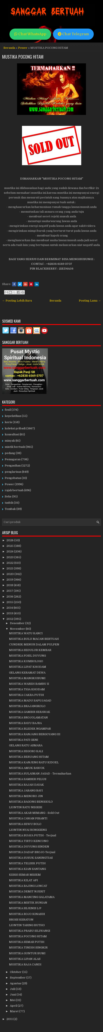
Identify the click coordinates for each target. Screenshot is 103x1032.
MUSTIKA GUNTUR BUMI (27, 953)
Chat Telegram (73, 34)
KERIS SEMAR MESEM (25, 874)
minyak (10, 440)
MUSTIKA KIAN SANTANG (27, 868)
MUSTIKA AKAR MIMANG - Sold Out (34, 812)
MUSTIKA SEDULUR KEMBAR (30, 650)
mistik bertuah (15, 446)
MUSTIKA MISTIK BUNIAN (28, 902)
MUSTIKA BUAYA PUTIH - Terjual (32, 835)
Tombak (10, 509)
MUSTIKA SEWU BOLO (25, 824)
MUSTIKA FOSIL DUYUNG (27, 655)
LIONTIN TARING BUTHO (27, 925)
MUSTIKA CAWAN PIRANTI (28, 818)
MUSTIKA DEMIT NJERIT (27, 891)
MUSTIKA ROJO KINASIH (27, 914)
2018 (10, 585)
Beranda (9, 47)
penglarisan (13, 471)
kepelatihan (13, 416)
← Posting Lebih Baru (17, 300)
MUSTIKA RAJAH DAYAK (26, 784)
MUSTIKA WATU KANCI (26, 633)
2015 (10, 602)
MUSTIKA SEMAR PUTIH (26, 942)
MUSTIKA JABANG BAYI (26, 790)
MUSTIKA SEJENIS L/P (25, 908)
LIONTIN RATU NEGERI (25, 807)
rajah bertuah (14, 490)
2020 (10, 574)
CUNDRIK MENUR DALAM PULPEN (34, 644)
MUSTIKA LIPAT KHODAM (27, 666)
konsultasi (12, 434)
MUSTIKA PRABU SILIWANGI (29, 930)
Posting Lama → (90, 300)
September (18, 977)
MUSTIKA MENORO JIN (26, 796)
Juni (13, 994)
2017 (10, 590)
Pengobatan (13, 478)
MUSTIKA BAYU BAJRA (25, 723)
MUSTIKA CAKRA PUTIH (26, 695)
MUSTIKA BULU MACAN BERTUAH (34, 638)
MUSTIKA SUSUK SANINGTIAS (31, 857)
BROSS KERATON (21, 919)
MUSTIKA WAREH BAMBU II (29, 683)
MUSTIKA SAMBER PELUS (27, 779)
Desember (17, 623)
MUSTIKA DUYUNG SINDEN (29, 846)
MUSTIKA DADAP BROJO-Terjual (32, 852)
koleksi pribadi (15, 428)
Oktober (16, 972)
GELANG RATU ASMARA (25, 745)
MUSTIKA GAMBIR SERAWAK (29, 711)
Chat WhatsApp (30, 34)
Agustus (16, 983)
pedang (10, 453)
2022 (10, 562)
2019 (10, 579)
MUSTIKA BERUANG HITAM (29, 756)
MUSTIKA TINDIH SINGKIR (28, 947)
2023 (10, 557)
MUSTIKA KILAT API (23, 880)
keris (8, 422)
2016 (10, 596)
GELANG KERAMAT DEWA (27, 672)
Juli (13, 989)
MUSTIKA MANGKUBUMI (27, 678)
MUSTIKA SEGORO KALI (26, 751)
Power (22, 47)
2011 (9, 1019)
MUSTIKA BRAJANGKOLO (27, 706)
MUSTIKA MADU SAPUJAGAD (30, 700)
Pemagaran (12, 459)
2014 (10, 607)
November (18, 628)
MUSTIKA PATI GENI (23, 739)
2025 (10, 545)
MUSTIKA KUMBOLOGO (26, 661)
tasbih (9, 502)
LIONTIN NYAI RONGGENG (28, 829)
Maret (14, 1011)
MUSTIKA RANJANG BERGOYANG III (34, 734)
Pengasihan (13, 465)
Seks (8, 496)
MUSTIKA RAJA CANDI (25, 964)
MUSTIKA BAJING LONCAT (28, 885)
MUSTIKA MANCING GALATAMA (32, 897)
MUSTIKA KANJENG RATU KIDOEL (34, 762)
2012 (10, 618)
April (14, 1005)
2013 (10, 613)
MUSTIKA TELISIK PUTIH (27, 863)
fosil (8, 409)
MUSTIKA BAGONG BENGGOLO (31, 801)
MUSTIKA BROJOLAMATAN (28, 717)
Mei (13, 1000)
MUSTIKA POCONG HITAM (23, 56)
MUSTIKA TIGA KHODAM (27, 689)
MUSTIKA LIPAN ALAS (25, 958)
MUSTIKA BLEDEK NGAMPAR (30, 728)
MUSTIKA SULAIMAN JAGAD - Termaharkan (40, 773)
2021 (10, 568)
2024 (10, 551)
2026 (10, 540)
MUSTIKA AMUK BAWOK (27, 768)
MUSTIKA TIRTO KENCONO (28, 841)
